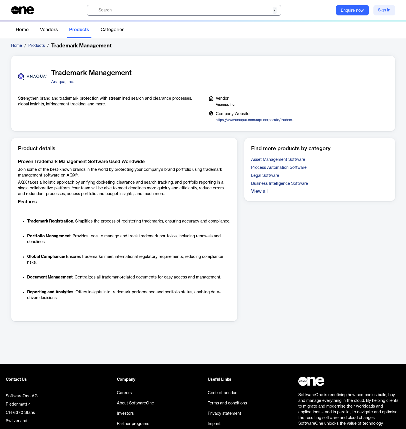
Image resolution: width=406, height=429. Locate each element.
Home (22, 29)
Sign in (384, 10)
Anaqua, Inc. (62, 82)
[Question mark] (328, 10)
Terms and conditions (227, 403)
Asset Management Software (278, 160)
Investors (125, 414)
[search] (184, 10)
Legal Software (265, 176)
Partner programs (133, 424)
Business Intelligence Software (279, 184)
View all (259, 191)
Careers (124, 393)
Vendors (49, 29)
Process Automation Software (279, 168)
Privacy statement (224, 414)
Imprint (214, 424)
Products (79, 29)
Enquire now (352, 11)
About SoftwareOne (135, 403)
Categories (112, 29)
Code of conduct (223, 393)
